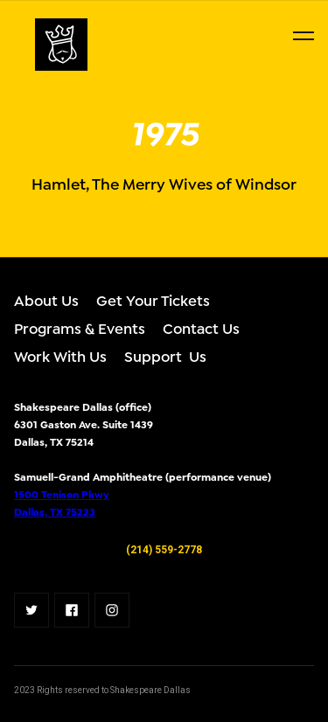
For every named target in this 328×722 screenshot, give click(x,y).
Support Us (165, 355)
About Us (46, 299)
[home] (17, 44)
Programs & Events (79, 327)
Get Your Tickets (153, 299)
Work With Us (60, 355)
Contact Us (201, 327)
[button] (303, 35)
